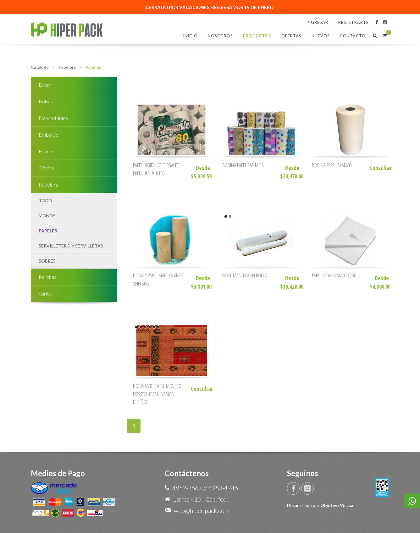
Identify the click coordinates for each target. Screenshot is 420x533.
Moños (47, 215)
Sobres (47, 261)
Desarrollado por (321, 505)
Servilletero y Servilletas (71, 245)
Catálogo (40, 67)
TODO (45, 200)
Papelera (67, 67)
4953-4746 (223, 488)
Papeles (93, 67)
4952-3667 (187, 488)
